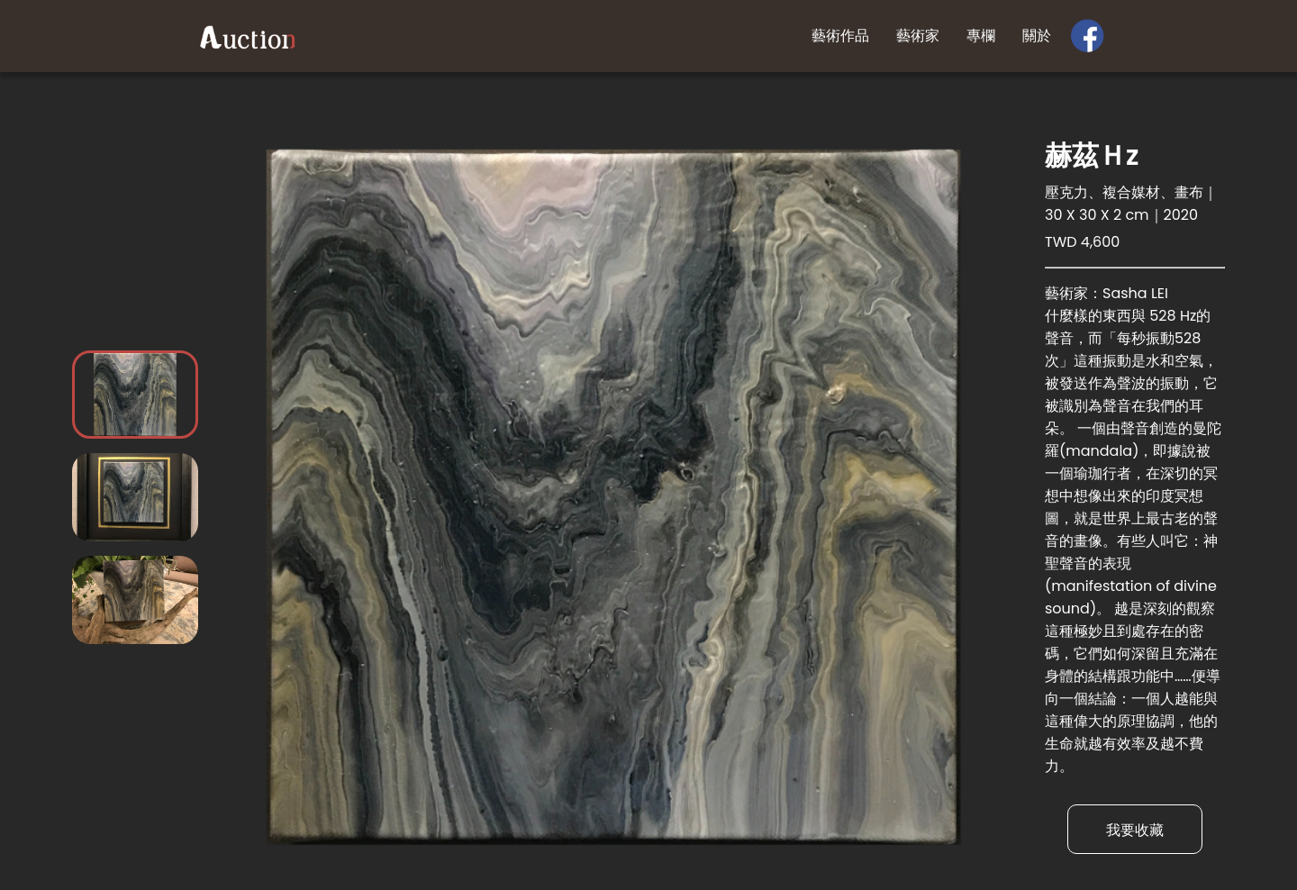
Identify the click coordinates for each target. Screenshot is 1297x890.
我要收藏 (1135, 830)
